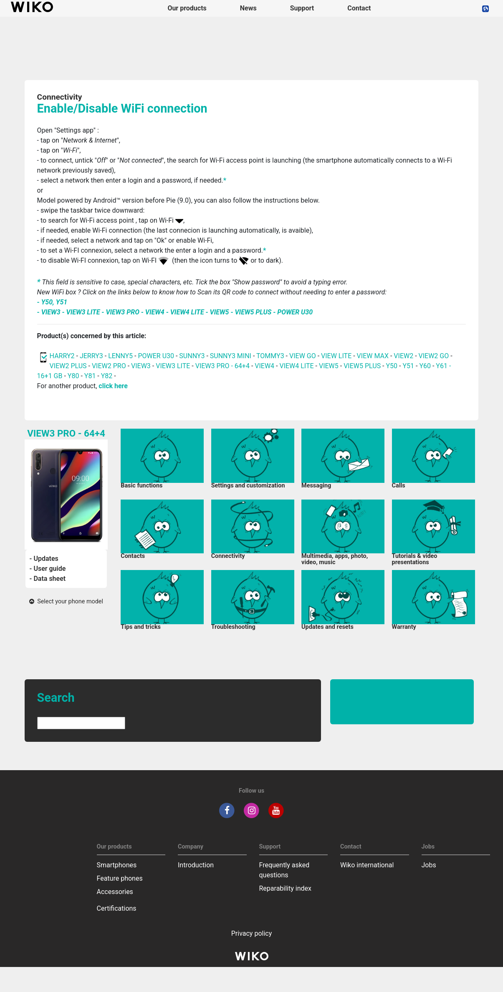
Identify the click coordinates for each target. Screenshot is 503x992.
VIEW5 (329, 366)
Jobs (429, 865)
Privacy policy (251, 933)
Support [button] (302, 8)
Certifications (116, 908)
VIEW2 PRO (109, 366)
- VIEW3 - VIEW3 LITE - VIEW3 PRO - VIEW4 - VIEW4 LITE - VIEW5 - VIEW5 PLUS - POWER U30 (175, 312)
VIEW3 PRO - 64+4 (222, 366)
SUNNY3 (192, 356)
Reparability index (285, 888)
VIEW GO (302, 356)
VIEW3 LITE (173, 366)
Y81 (90, 376)
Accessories (115, 892)
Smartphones (117, 865)
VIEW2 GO (434, 356)
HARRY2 (62, 356)
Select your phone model (66, 601)
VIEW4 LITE (296, 366)
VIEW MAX (373, 356)
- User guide (48, 569)
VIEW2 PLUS (68, 366)
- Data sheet (48, 579)
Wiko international (367, 865)
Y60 (425, 366)
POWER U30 (156, 356)
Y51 (408, 366)
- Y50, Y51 (52, 302)
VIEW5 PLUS (362, 366)
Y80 (73, 376)
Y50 (391, 366)
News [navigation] (248, 8)
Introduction (196, 865)
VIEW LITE (336, 356)
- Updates (44, 559)
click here (113, 386)
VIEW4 (264, 366)
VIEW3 (141, 366)
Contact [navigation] (359, 8)
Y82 (107, 376)
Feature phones (120, 878)
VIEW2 (403, 356)
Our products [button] (186, 8)
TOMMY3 (270, 356)
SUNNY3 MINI (230, 356)
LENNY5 (120, 356)
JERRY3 (92, 356)
